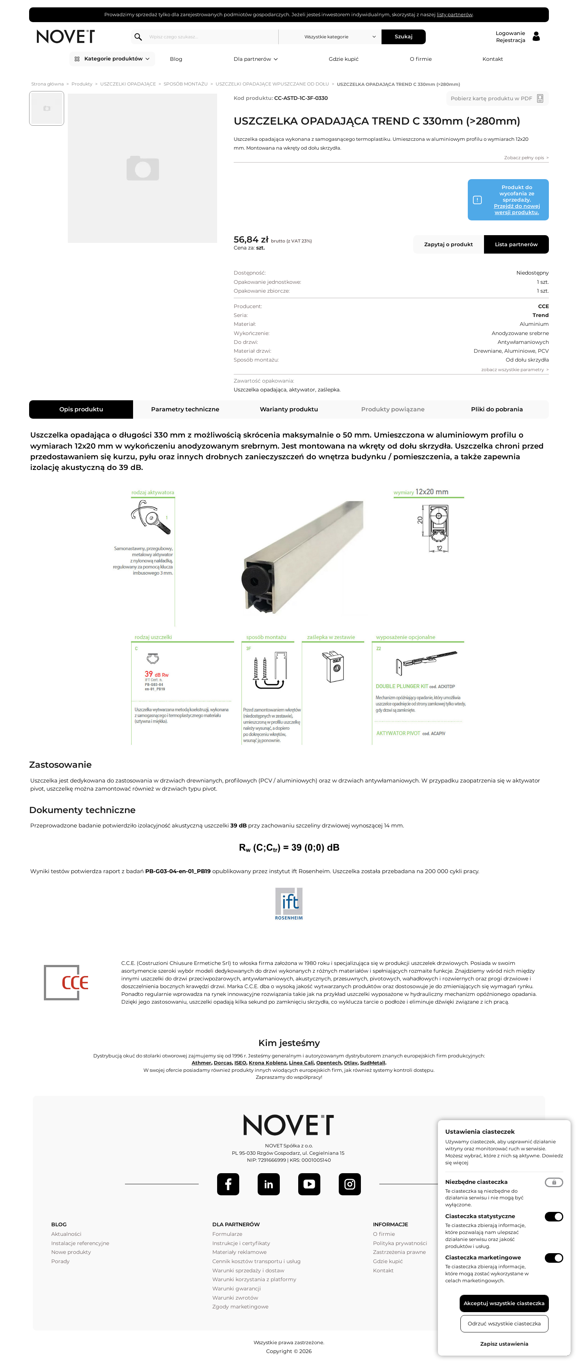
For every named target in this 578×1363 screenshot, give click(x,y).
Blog (176, 59)
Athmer (201, 1063)
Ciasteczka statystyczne (480, 1216)
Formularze (227, 1234)
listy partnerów (455, 14)
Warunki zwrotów (235, 1297)
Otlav (351, 1063)
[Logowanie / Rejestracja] (517, 36)
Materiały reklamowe (239, 1252)
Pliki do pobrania (497, 409)
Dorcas (223, 1063)
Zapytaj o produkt (448, 244)
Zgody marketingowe (240, 1306)
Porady (60, 1261)
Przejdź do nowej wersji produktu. (517, 209)
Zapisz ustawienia (504, 1344)
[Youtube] (309, 1184)
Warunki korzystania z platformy (254, 1279)
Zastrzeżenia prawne (399, 1252)
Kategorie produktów (117, 59)
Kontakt (493, 59)
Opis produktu (81, 409)
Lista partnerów (516, 244)
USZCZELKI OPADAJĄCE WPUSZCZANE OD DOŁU (272, 84)
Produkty (82, 84)
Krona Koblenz (267, 1063)
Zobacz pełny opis (524, 157)
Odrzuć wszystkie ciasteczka (504, 1323)
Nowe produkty (71, 1252)
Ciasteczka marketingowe (483, 1257)
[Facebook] (228, 1184)
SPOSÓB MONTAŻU (186, 84)
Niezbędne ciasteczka (476, 1181)
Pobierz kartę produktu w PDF (491, 98)
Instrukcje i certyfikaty (241, 1243)
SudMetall (372, 1063)
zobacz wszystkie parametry (512, 369)
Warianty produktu (289, 409)
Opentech (328, 1063)
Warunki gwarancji (236, 1288)
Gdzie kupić (344, 59)
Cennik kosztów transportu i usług (256, 1261)
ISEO (240, 1063)
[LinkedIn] (269, 1184)
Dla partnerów (256, 59)
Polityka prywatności (400, 1243)
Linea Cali (301, 1063)
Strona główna (47, 84)
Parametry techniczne (185, 409)
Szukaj (405, 36)
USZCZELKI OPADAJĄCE (128, 84)
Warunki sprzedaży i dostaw (248, 1270)
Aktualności (66, 1234)
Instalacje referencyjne (80, 1243)
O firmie (421, 59)
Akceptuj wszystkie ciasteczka (504, 1303)
